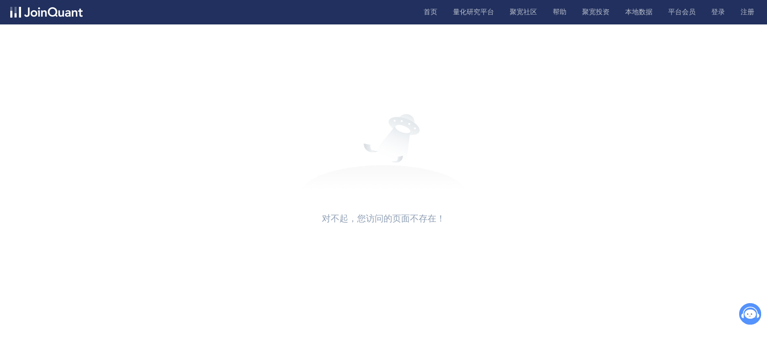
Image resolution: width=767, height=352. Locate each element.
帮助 (559, 12)
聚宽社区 (523, 12)
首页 (430, 12)
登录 (718, 12)
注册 (747, 12)
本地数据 (639, 12)
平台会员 (682, 12)
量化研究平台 (473, 12)
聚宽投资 (595, 12)
